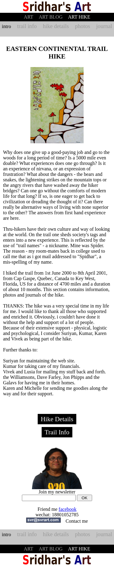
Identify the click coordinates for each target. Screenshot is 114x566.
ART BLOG (50, 17)
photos (82, 26)
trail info (27, 26)
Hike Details (57, 419)
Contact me (77, 521)
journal (104, 26)
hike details (56, 26)
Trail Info (57, 432)
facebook (68, 509)
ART (28, 17)
